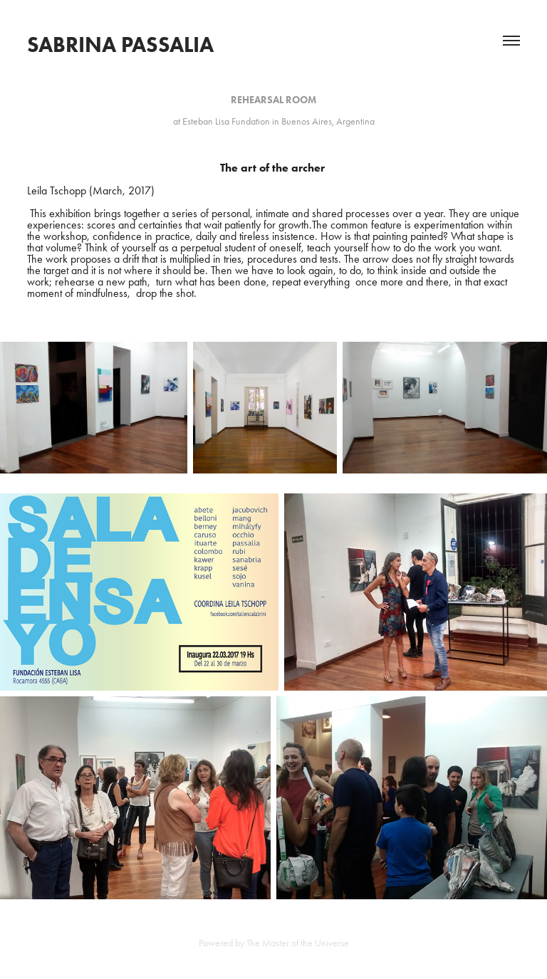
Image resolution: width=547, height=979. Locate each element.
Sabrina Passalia (120, 44)
